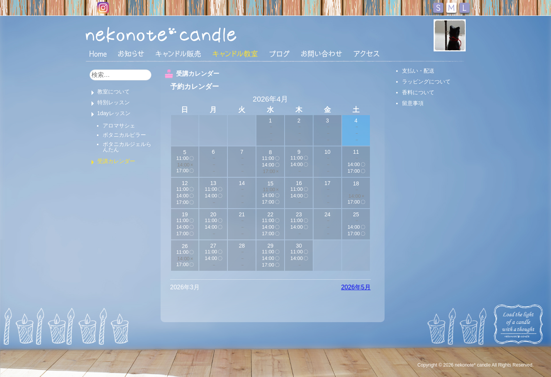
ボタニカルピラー (124, 135)
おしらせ (131, 53)
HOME (98, 53)
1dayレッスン (114, 113)
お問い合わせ (321, 53)
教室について (113, 91)
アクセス (366, 53)
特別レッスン (113, 102)
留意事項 (413, 103)
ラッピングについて (426, 81)
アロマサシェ (119, 125)
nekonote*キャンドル (184, 34)
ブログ (280, 53)
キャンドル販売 (178, 53)
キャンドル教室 (235, 53)
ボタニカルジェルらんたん (127, 147)
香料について (418, 92)
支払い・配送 (418, 71)
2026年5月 (356, 287)
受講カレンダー (116, 161)
